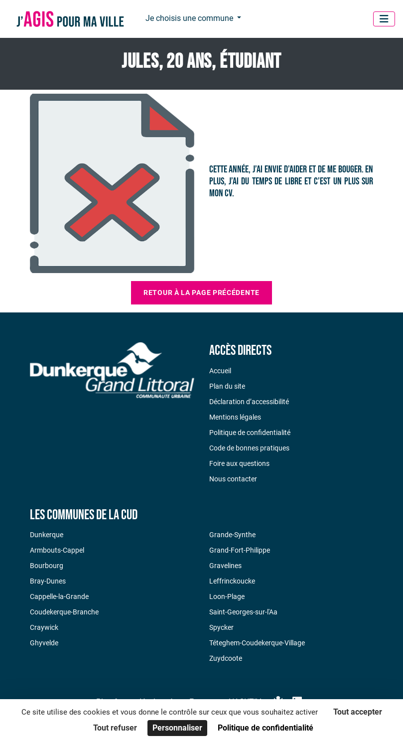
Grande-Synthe (232, 535)
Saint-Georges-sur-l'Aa (243, 612)
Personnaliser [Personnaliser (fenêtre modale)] (177, 728)
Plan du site (227, 386)
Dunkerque (46, 535)
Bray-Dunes (48, 581)
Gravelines (225, 566)
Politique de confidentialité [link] (265, 728)
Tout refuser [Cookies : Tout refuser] (115, 728)
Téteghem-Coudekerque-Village (257, 643)
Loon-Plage (227, 596)
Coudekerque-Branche (64, 612)
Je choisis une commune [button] (190, 18)
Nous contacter (233, 479)
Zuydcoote (225, 658)
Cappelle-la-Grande (59, 596)
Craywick (44, 627)
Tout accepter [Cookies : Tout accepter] (357, 712)
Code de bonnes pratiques (249, 448)
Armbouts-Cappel (57, 550)
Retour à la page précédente (201, 292)
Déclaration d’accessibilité (249, 402)
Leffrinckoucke (232, 581)
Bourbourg (46, 566)
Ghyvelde (44, 643)
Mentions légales (235, 417)
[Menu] (384, 18)
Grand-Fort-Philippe (239, 550)
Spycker (221, 627)
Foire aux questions (239, 463)
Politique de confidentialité (249, 433)
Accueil (220, 371)
